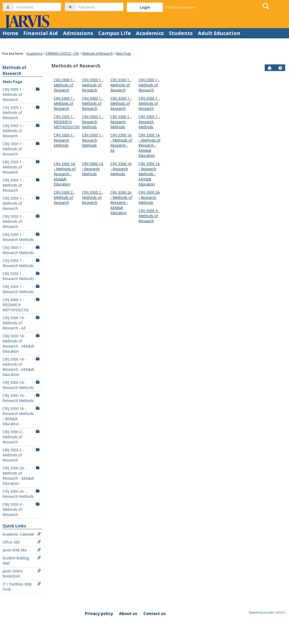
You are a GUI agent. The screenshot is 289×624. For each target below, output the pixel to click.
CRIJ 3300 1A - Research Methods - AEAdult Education (22, 416)
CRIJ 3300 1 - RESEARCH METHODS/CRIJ (22, 304)
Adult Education (219, 33)
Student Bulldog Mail (22, 560)
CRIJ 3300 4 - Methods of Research (22, 509)
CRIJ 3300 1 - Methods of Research (22, 94)
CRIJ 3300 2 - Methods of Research (22, 436)
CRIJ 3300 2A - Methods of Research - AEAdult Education (22, 476)
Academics (150, 33)
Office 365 (22, 542)
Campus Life (114, 33)
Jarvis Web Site (22, 550)
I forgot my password (180, 7)
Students (181, 33)
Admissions (78, 33)
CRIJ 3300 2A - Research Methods (22, 494)
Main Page (123, 53)
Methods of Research (97, 53)
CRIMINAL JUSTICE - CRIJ (62, 53)
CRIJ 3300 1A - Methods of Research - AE (22, 322)
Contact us (154, 613)
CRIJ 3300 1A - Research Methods (22, 385)
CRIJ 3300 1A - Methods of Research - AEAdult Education (22, 343)
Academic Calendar (22, 534)
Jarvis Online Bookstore (22, 574)
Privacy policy (99, 613)
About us (128, 613)
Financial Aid (40, 33)
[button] (280, 68)
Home (10, 33)
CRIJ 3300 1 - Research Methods (22, 237)
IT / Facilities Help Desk (22, 587)
